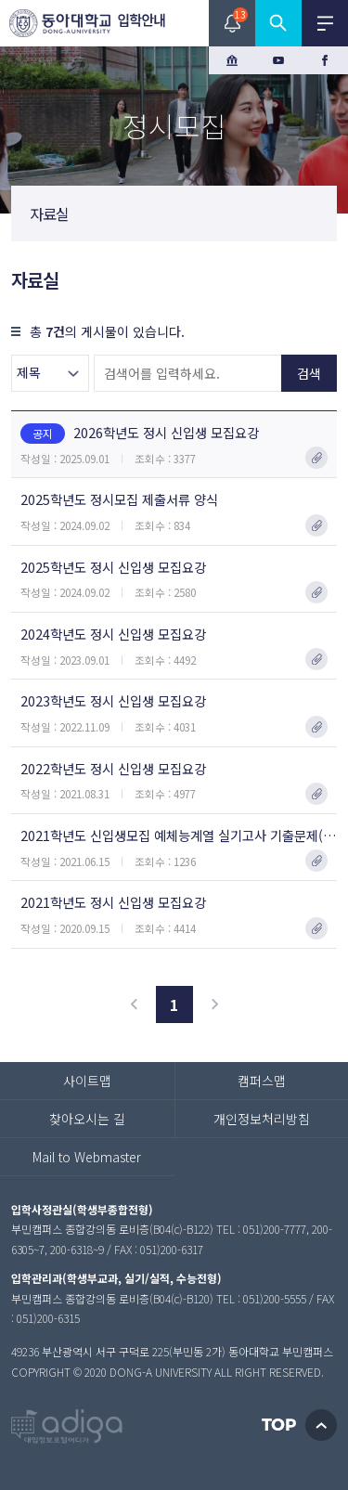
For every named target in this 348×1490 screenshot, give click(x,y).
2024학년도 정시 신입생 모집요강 (113, 633)
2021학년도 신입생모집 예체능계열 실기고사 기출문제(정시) (178, 835)
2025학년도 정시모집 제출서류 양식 (119, 499)
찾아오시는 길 (87, 1118)
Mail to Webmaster (86, 1156)
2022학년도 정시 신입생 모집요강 (113, 768)
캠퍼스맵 (262, 1080)
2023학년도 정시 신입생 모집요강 (113, 700)
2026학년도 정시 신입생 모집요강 (139, 433)
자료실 (49, 213)
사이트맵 (87, 1080)
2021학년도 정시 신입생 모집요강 (113, 902)
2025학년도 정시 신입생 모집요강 (113, 567)
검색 (309, 373)
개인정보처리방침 (261, 1118)
